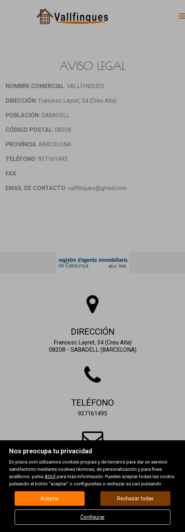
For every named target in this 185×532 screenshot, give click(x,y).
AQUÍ (50, 476)
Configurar (92, 517)
